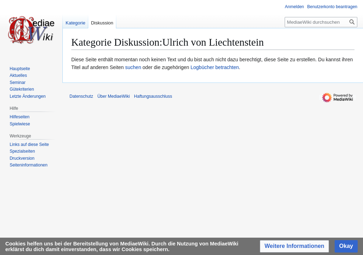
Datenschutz (81, 96)
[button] (294, 246)
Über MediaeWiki (113, 96)
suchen (133, 67)
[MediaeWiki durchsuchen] (321, 22)
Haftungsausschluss (153, 96)
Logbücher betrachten (215, 67)
